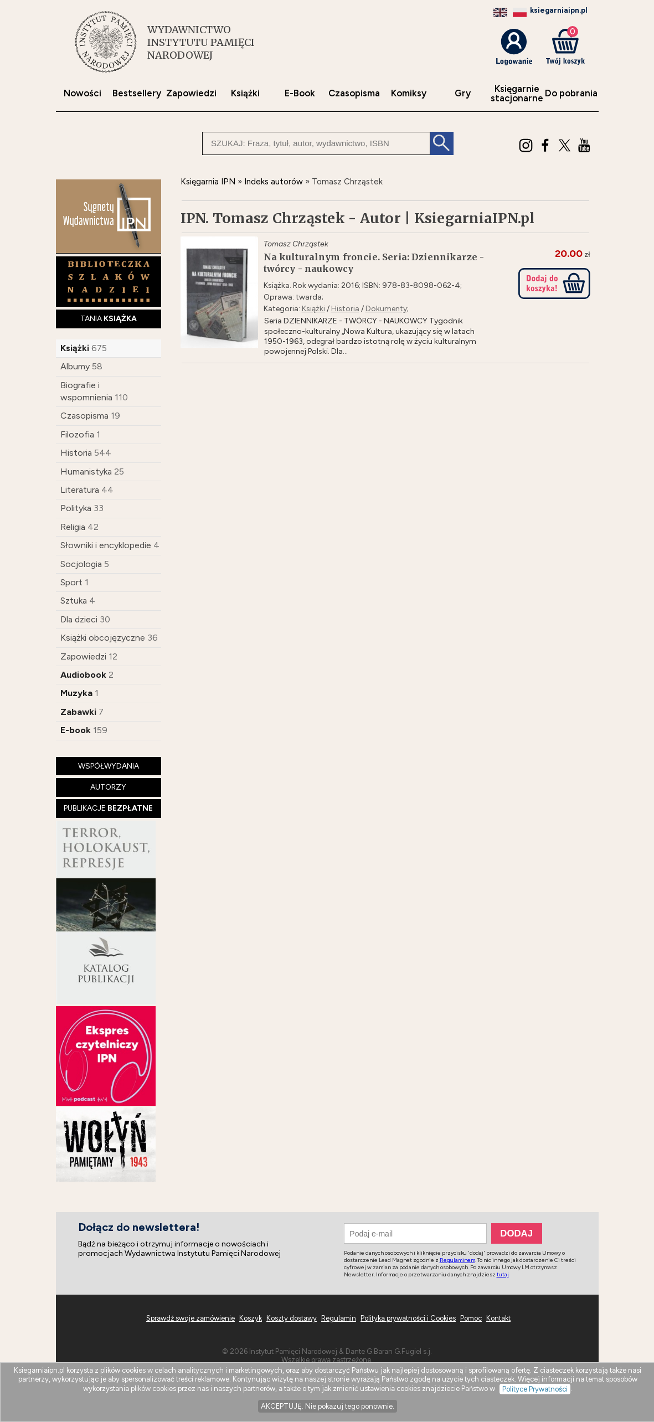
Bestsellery (136, 93)
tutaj (503, 1274)
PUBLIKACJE (108, 808)
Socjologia (81, 564)
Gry (463, 93)
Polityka (75, 508)
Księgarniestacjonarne (517, 93)
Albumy (75, 366)
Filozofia (77, 434)
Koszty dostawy (291, 1318)
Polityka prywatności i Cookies (408, 1318)
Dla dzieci (78, 619)
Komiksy (408, 93)
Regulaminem (457, 1260)
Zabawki (78, 712)
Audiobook (83, 674)
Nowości (82, 93)
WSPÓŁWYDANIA (108, 766)
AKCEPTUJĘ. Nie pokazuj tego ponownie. (327, 1406)
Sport (71, 582)
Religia (72, 527)
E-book (75, 730)
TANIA (108, 318)
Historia (76, 452)
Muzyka (76, 693)
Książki (245, 93)
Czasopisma (354, 93)
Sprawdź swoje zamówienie (190, 1318)
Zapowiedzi (191, 93)
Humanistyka (86, 471)
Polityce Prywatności (535, 1389)
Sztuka (73, 600)
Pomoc (471, 1318)
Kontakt (498, 1318)
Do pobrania (571, 93)
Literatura (79, 490)
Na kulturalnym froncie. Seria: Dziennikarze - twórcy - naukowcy (374, 262)
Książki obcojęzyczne (102, 637)
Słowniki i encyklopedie (105, 545)
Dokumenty (386, 308)
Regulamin (338, 1318)
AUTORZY (108, 787)
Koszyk (250, 1318)
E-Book (300, 93)
